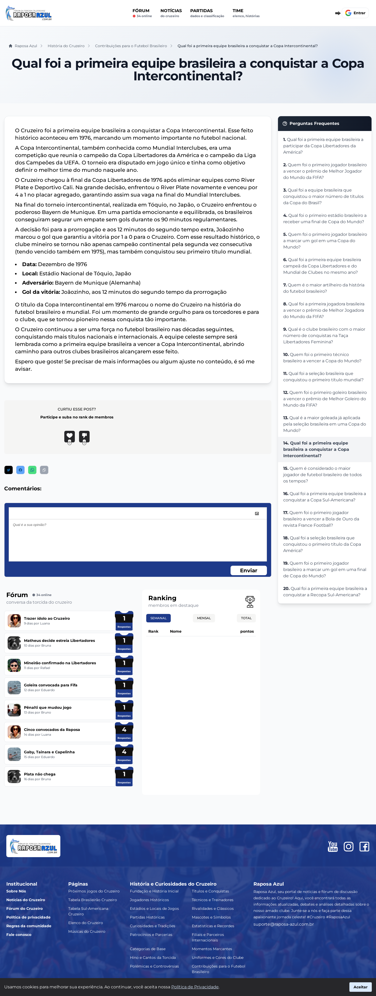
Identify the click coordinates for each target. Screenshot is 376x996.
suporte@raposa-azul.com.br (283, 924)
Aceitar (361, 987)
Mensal (204, 618)
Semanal (158, 618)
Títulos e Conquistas (210, 891)
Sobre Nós (16, 891)
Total (246, 618)
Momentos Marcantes (212, 948)
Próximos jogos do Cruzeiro (94, 891)
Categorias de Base (147, 948)
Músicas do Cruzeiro (86, 931)
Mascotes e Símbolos (211, 917)
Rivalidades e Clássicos (213, 908)
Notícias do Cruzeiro (25, 899)
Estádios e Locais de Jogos (154, 908)
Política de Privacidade (195, 986)
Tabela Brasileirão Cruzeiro (92, 899)
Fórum (142, 13)
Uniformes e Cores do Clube (217, 957)
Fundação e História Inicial (154, 891)
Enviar (248, 570)
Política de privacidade (28, 917)
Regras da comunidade (28, 926)
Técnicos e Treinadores (212, 899)
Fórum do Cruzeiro (24, 908)
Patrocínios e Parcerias (151, 934)
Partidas (207, 13)
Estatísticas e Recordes (213, 926)
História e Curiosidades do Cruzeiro (173, 884)
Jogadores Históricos (149, 899)
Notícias (171, 13)
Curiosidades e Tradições (152, 926)
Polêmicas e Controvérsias (154, 966)
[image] (257, 513)
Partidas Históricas (147, 917)
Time (246, 13)
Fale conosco (18, 934)
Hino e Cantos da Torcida (153, 957)
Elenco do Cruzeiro (85, 922)
